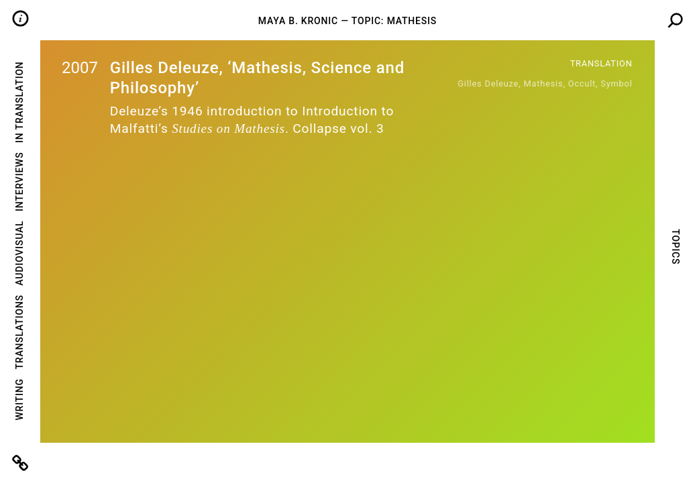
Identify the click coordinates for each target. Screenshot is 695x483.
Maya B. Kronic (298, 20)
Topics (675, 246)
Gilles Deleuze (488, 83)
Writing (19, 399)
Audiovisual (19, 253)
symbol (616, 83)
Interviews (19, 181)
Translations (19, 331)
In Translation (19, 101)
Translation (601, 63)
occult (582, 83)
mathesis (544, 83)
